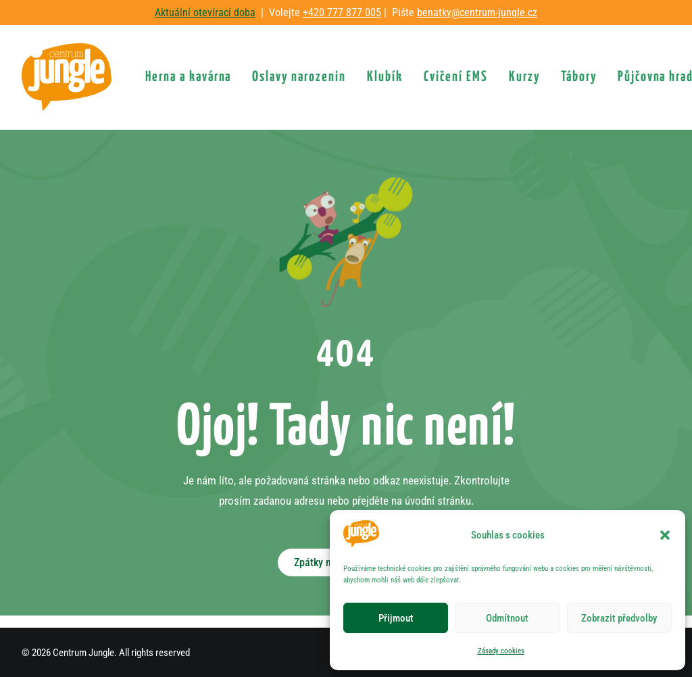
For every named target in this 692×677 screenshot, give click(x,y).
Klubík (385, 77)
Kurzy (524, 77)
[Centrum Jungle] (67, 77)
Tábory (579, 77)
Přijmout (396, 618)
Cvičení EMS (456, 77)
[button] (665, 535)
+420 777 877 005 (342, 12)
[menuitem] (188, 77)
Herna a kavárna (188, 77)
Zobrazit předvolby (619, 618)
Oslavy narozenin (299, 77)
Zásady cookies (501, 651)
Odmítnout (507, 618)
